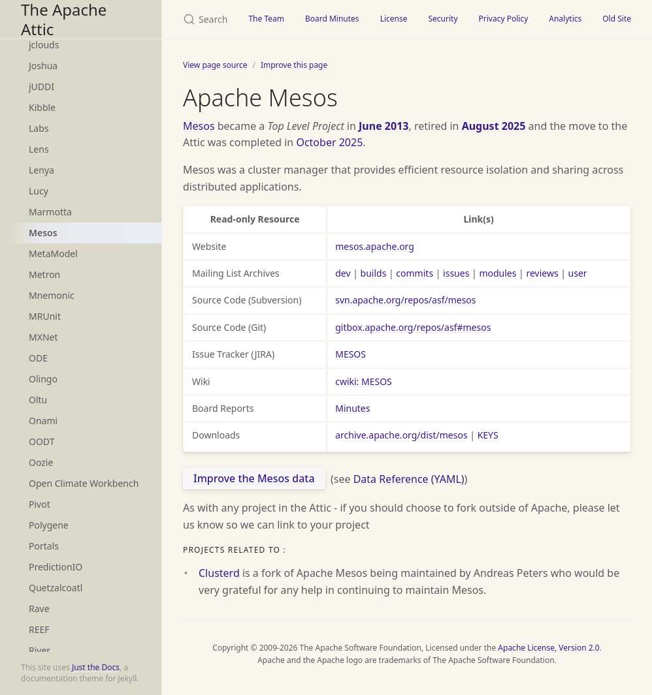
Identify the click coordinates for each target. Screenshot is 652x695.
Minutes (352, 408)
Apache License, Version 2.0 (548, 647)
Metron (44, 274)
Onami (43, 420)
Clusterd (219, 573)
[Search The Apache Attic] (200, 19)
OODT (41, 441)
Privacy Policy (504, 18)
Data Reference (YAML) (409, 478)
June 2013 (383, 126)
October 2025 (329, 142)
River (39, 650)
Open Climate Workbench (84, 483)
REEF (39, 629)
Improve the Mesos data (254, 478)
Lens (39, 149)
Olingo (43, 379)
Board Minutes (332, 18)
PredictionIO (55, 567)
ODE (38, 358)
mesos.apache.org (374, 246)
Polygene (49, 525)
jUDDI (41, 86)
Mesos (43, 232)
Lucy (38, 191)
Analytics (565, 18)
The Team (266, 18)
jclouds (44, 45)
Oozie (41, 462)
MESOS (350, 354)
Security (442, 18)
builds (374, 273)
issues (456, 273)
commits (414, 273)
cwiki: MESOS (363, 381)
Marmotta (50, 212)
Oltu (38, 400)
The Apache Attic (63, 19)
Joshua (43, 65)
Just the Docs (96, 667)
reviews (542, 273)
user (577, 273)
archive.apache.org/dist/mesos (401, 435)
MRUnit (45, 316)
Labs (39, 128)
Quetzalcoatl (55, 587)
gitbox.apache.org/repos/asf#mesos (413, 327)
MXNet (43, 337)
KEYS (488, 435)
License (394, 18)
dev (342, 273)
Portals (44, 546)
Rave (39, 608)
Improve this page (294, 64)
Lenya (41, 170)
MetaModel (53, 253)
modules (497, 273)
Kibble (42, 107)
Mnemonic (51, 295)
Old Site (616, 18)
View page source (215, 64)
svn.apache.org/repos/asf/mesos (405, 300)
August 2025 (494, 126)
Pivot (39, 504)
